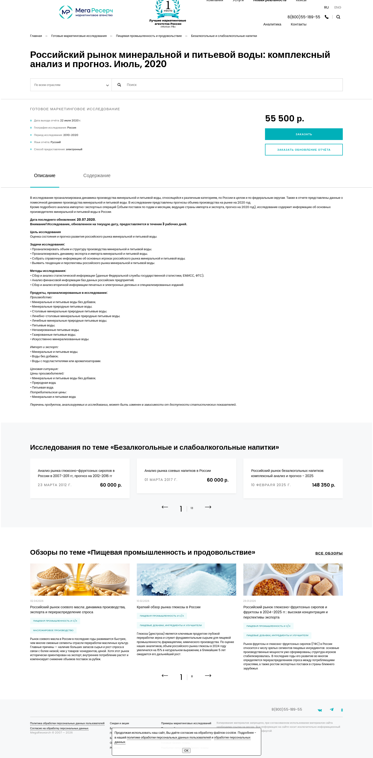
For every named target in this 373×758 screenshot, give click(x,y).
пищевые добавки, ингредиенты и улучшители (171, 625)
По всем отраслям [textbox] (47, 85)
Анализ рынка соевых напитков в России (178, 470)
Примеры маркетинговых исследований (186, 723)
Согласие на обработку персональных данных (59, 728)
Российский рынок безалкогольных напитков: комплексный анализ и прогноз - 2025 (287, 473)
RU (326, 7)
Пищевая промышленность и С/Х (55, 620)
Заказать (304, 134)
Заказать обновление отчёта (304, 150)
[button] (208, 510)
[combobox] (71, 84)
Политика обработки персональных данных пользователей (67, 723)
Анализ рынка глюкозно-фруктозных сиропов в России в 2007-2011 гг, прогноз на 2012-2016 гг (76, 473)
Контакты (299, 24)
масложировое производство (53, 630)
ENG (337, 7)
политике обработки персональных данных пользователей (169, 737)
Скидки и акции (119, 723)
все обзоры (329, 553)
